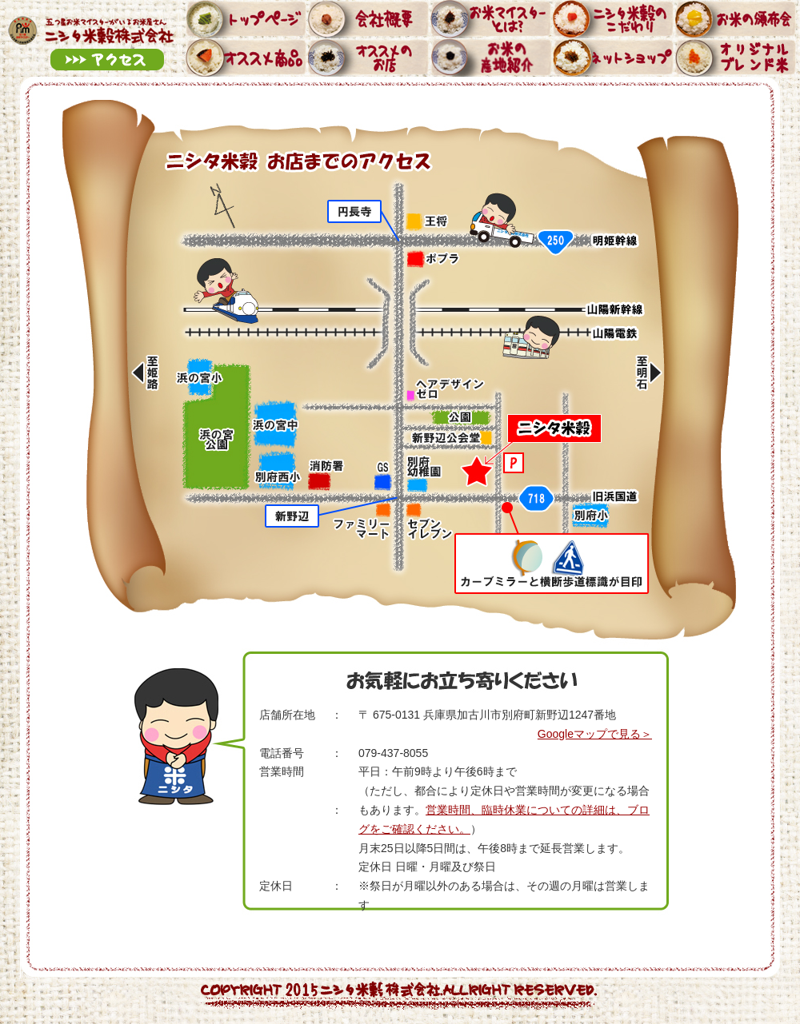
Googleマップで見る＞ (595, 733)
